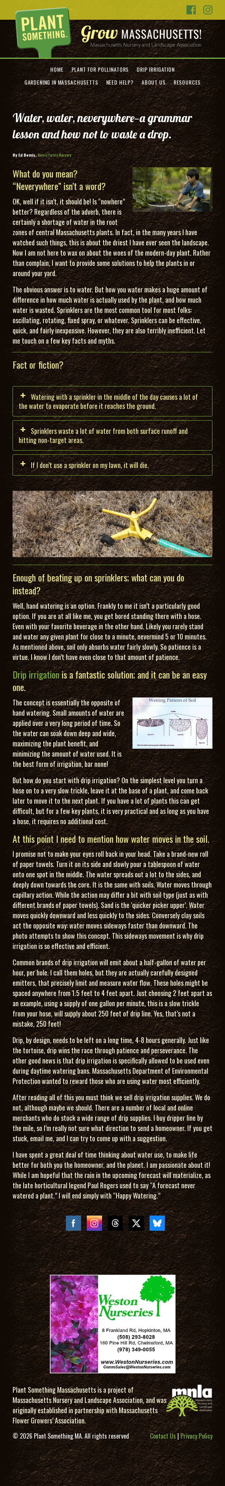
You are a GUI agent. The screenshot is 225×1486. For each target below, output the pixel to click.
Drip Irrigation (156, 69)
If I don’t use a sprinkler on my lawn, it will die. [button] (84, 465)
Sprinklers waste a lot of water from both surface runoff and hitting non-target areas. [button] (103, 435)
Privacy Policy (196, 1435)
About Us (154, 82)
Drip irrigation (36, 674)
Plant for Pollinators (100, 69)
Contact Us (163, 1435)
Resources (187, 82)
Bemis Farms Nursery (54, 155)
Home (56, 69)
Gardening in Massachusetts (61, 82)
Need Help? (120, 82)
